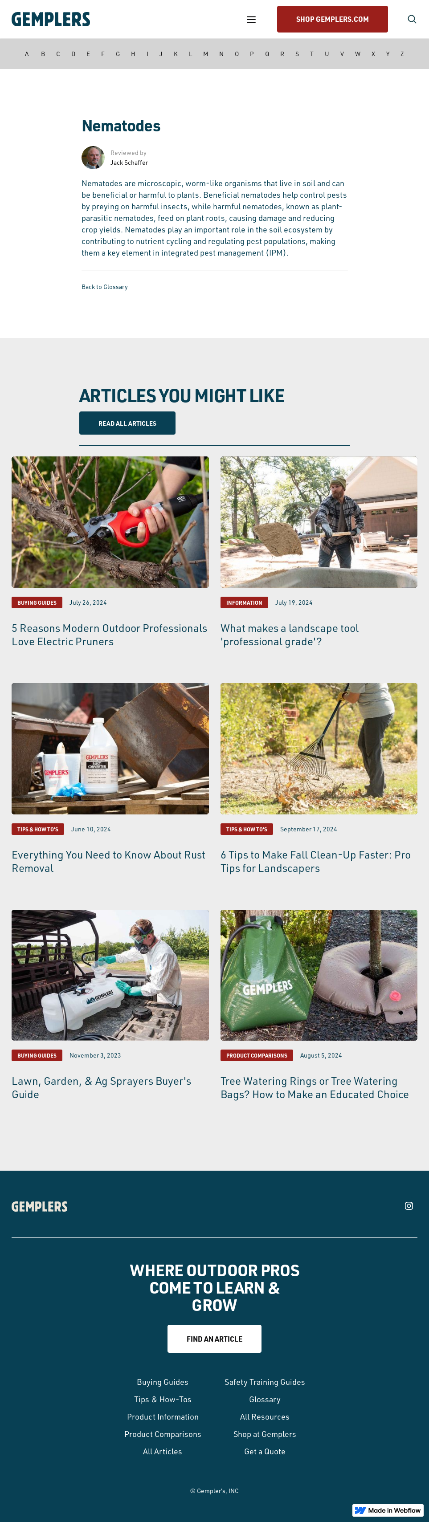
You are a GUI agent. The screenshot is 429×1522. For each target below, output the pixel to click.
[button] (251, 19)
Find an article (214, 1338)
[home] (122, 19)
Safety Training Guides (265, 1382)
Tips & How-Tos (163, 1399)
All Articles (162, 1451)
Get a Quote (265, 1451)
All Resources (265, 1416)
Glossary (265, 1399)
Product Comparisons (162, 1434)
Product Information (163, 1416)
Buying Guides (162, 1382)
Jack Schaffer (129, 162)
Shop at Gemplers (264, 1434)
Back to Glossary (105, 286)
